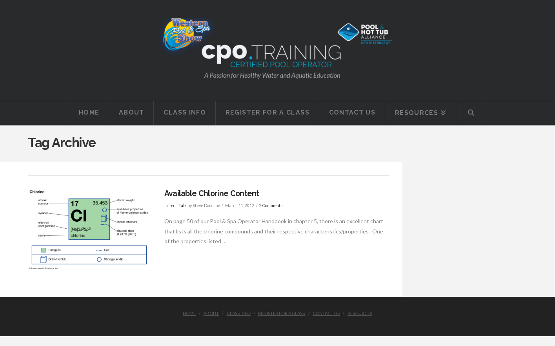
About (211, 313)
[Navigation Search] (471, 113)
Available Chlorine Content (211, 193)
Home (189, 313)
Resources (360, 313)
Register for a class (281, 313)
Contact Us (326, 313)
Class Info (239, 313)
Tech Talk (178, 205)
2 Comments (270, 205)
